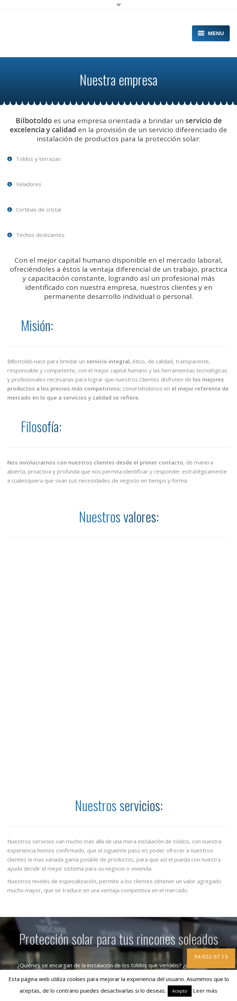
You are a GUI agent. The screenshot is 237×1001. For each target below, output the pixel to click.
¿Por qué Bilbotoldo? (31, 932)
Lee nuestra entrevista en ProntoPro (63, 844)
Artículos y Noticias (29, 955)
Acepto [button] (179, 991)
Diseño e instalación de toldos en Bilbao (54, 909)
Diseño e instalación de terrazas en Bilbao (56, 901)
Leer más (205, 990)
